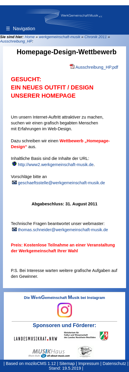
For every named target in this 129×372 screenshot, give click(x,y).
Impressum (88, 363)
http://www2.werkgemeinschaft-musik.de (56, 164)
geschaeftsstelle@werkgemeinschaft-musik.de (61, 182)
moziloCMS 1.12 (40, 363)
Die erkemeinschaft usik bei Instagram (64, 306)
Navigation (20, 28)
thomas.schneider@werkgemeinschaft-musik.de (63, 229)
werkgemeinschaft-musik (59, 37)
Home (30, 37)
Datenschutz (114, 363)
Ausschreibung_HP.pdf (97, 67)
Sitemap (67, 363)
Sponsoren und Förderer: (64, 325)
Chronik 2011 (95, 37)
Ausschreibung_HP (16, 41)
